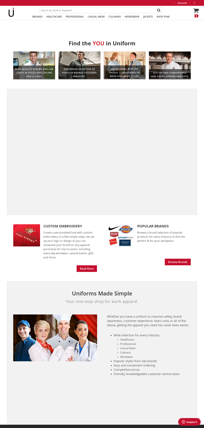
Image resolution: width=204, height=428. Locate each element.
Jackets (148, 16)
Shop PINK (163, 16)
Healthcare (54, 16)
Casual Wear (96, 16)
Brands (37, 16)
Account (183, 2)
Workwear (132, 16)
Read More (87, 268)
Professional (75, 16)
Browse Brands (177, 262)
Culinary (115, 16)
